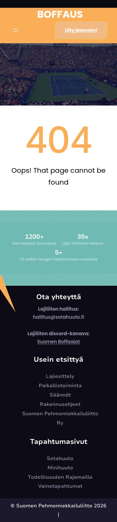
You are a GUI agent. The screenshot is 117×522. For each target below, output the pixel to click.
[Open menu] (15, 30)
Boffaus (60, 14)
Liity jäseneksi (81, 30)
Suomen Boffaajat (58, 341)
